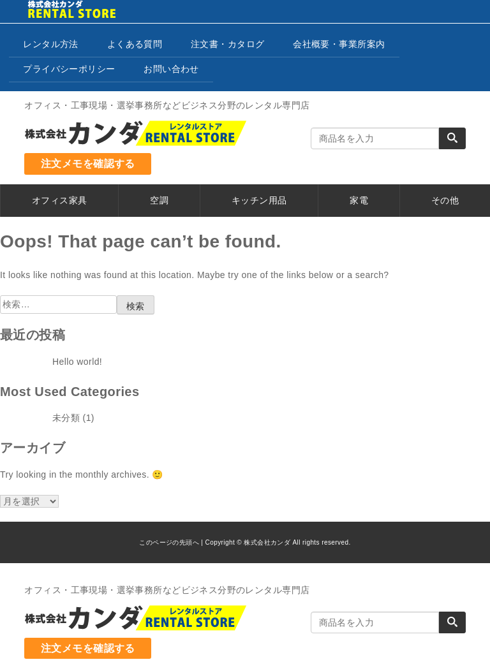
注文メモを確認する (88, 163)
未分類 (66, 418)
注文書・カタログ (227, 44)
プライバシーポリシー (69, 69)
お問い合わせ (171, 69)
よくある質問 (135, 44)
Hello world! (77, 362)
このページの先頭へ (169, 542)
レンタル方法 (50, 44)
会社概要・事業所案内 (339, 44)
